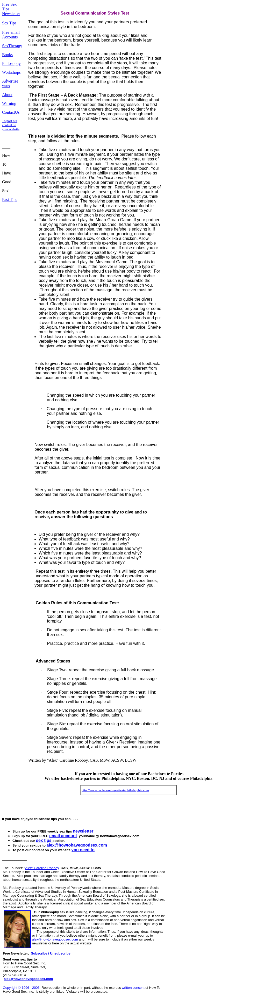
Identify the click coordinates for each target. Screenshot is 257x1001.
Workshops (11, 72)
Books (7, 54)
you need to (83, 850)
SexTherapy (12, 46)
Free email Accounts (11, 34)
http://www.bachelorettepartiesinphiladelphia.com (115, 790)
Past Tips (9, 199)
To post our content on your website (10, 125)
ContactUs (11, 112)
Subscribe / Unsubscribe (50, 953)
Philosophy (11, 63)
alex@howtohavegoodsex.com (55, 939)
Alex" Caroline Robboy (42, 868)
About (7, 94)
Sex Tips (9, 23)
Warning (9, 103)
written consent (133, 988)
